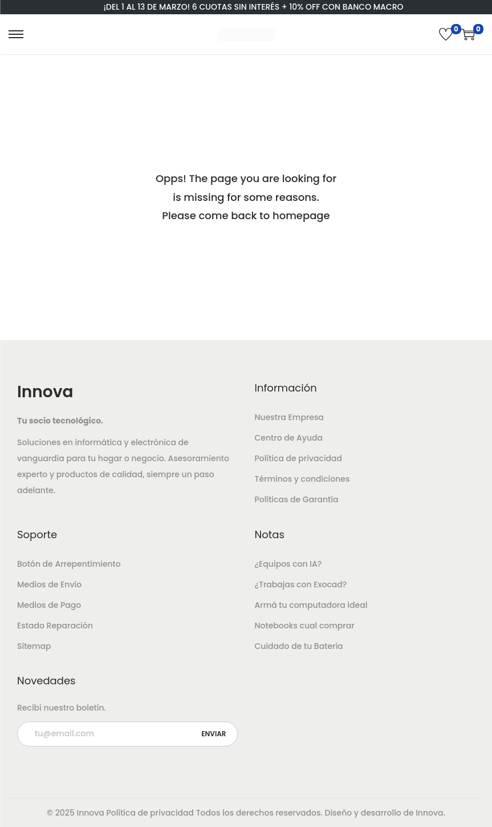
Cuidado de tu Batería (299, 646)
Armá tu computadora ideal (311, 605)
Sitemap (34, 646)
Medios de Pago (49, 605)
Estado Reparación (55, 625)
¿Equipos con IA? (288, 564)
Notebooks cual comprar (305, 625)
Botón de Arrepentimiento (69, 564)
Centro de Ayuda (289, 437)
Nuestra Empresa (289, 417)
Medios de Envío (49, 584)
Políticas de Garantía (297, 499)
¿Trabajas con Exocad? (301, 584)
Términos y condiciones (302, 479)
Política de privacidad (299, 458)
